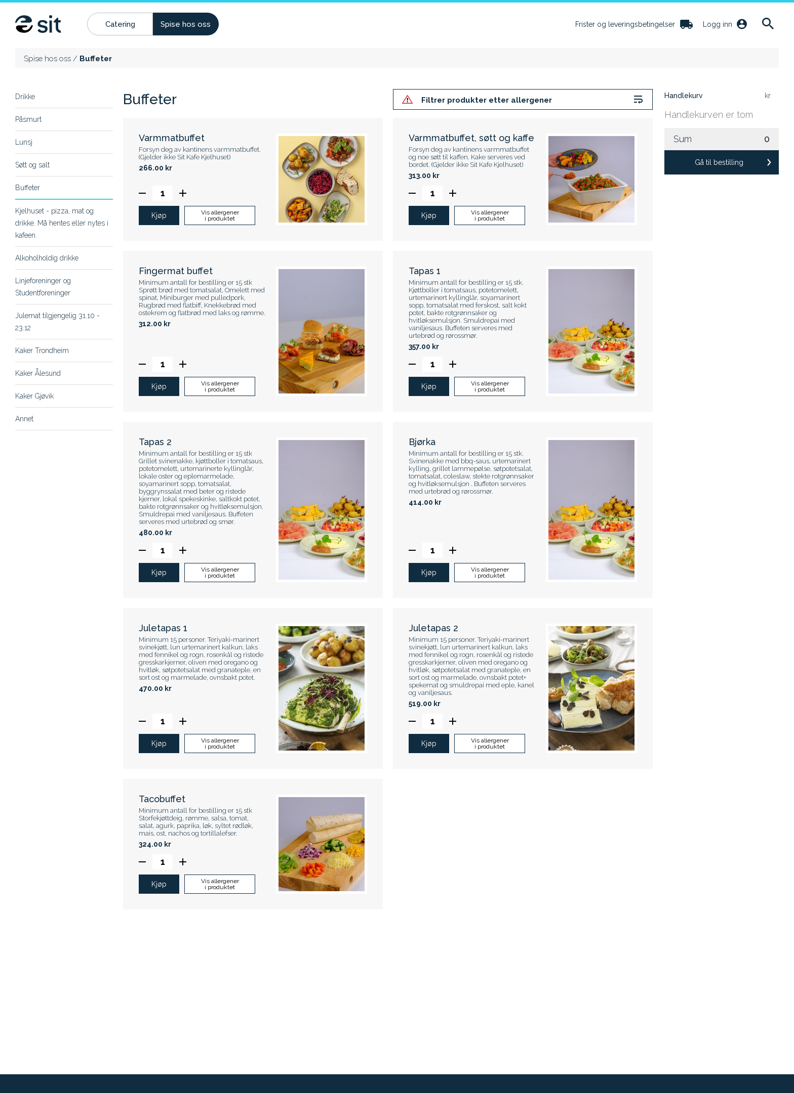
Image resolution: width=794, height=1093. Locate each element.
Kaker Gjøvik (34, 396)
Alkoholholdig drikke (46, 258)
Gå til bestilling (719, 162)
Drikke (25, 97)
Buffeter (27, 188)
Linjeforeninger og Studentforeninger (43, 287)
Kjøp (159, 216)
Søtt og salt (32, 165)
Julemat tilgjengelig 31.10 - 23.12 (57, 322)
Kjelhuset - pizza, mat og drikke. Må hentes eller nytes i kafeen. (61, 223)
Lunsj (23, 142)
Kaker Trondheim (42, 350)
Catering (120, 24)
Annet (24, 419)
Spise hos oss (186, 24)
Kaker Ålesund (38, 373)
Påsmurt (28, 119)
